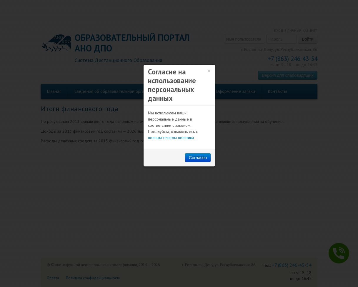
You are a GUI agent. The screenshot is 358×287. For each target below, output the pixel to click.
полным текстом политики (171, 137)
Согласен (198, 157)
